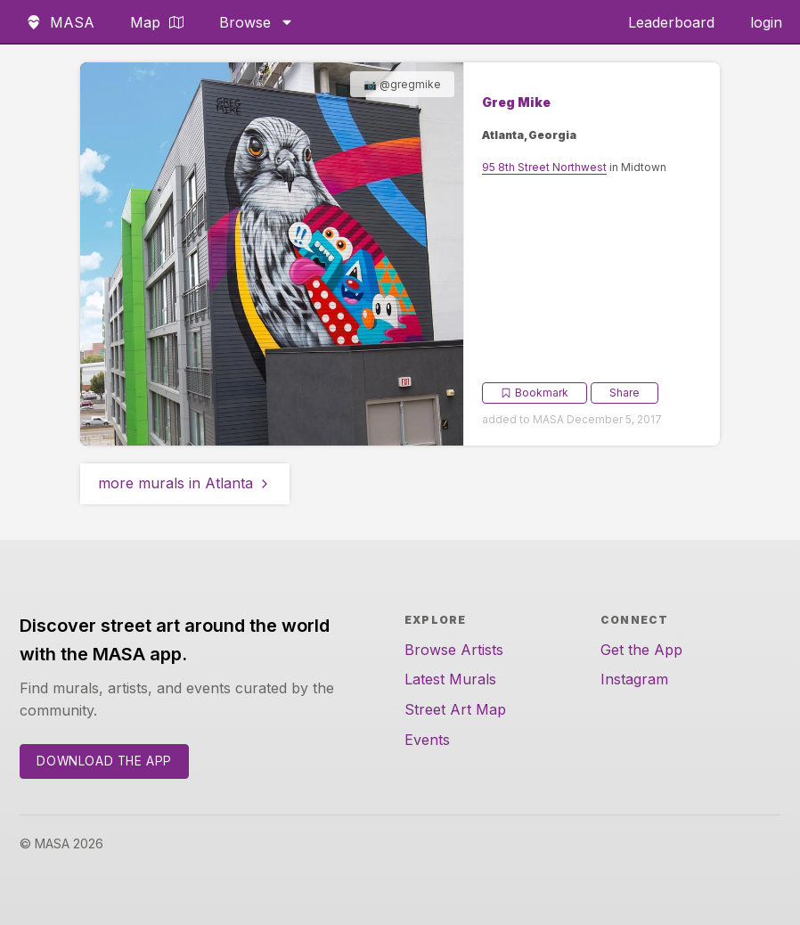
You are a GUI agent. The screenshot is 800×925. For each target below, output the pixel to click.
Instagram (634, 679)
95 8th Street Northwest (544, 167)
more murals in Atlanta (185, 483)
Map (157, 22)
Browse (256, 22)
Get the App (641, 650)
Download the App (104, 761)
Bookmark (534, 392)
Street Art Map (455, 709)
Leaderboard (671, 22)
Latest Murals (450, 679)
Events (427, 740)
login (766, 22)
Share (624, 392)
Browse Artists (453, 650)
